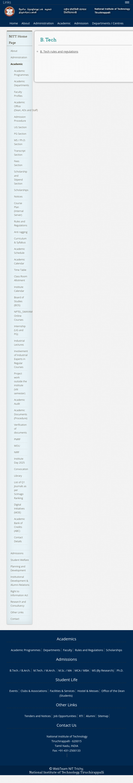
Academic (63, 23)
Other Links (17, 612)
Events (13, 691)
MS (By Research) (103, 670)
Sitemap (103, 716)
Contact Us (66, 725)
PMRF (17, 439)
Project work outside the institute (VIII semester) (20, 383)
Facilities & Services (62, 691)
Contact (15, 619)
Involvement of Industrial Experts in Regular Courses (21, 359)
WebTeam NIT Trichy (68, 769)
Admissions (17, 553)
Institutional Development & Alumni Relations (20, 580)
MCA (77, 670)
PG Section (20, 133)
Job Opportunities (65, 716)
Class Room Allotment (20, 278)
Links (7, 2)
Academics (66, 639)
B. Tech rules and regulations (59, 51)
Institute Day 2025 (19, 460)
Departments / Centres (108, 23)
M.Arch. (51, 670)
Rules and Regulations (20, 223)
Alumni (90, 716)
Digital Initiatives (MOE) (19, 508)
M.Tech (38, 670)
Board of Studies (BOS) (19, 301)
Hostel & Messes (88, 691)
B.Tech (14, 670)
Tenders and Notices (38, 716)
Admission (81, 23)
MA (69, 670)
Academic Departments (21, 83)
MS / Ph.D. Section (20, 142)
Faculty (67, 650)
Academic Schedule (19, 251)
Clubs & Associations (34, 691)
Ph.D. (120, 670)
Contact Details (18, 539)
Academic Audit (19, 401)
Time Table (20, 270)
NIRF (16, 452)
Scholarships (21, 190)
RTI (81, 716)
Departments (51, 650)
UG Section (20, 127)
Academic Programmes (25, 650)
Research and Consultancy (18, 603)
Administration (43, 23)
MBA (86, 670)
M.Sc (61, 670)
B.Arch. (25, 670)
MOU (17, 445)
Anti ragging (20, 232)
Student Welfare (20, 560)
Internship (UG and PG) (20, 330)
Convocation (21, 469)
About (26, 23)
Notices (18, 196)
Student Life (66, 679)
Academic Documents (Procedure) (20, 414)
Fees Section (18, 163)
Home (14, 23)
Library (18, 475)
